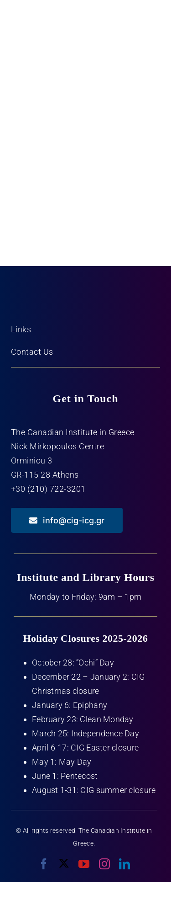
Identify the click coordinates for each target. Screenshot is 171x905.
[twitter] (63, 863)
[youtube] (83, 863)
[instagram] (104, 863)
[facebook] (43, 863)
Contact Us (32, 352)
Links (21, 329)
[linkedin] (124, 863)
